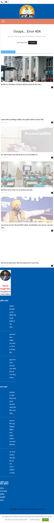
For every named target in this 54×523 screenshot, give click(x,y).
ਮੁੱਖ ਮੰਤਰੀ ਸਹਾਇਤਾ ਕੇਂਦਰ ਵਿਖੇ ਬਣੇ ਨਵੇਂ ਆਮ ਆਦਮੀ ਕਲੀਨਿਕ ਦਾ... (19, 155)
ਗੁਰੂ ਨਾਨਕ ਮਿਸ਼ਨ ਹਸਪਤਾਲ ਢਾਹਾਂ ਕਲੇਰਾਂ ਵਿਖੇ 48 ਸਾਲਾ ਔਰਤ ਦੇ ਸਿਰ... (12, 368)
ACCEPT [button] (45, 520)
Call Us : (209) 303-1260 (2, 1)
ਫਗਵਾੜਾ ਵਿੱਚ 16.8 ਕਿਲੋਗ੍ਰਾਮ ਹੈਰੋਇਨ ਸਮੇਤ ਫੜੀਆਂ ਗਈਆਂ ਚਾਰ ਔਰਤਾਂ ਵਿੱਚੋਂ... (22, 119)
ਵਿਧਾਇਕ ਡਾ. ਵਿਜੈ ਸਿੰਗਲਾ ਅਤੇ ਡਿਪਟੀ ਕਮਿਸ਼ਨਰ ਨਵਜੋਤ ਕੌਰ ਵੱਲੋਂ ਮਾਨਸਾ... (21, 84)
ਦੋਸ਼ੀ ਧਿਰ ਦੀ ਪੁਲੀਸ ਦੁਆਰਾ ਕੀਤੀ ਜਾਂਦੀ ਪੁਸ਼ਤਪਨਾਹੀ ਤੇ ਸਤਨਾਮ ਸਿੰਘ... (20, 263)
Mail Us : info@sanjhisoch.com (6, 1)
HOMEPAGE (32, 43)
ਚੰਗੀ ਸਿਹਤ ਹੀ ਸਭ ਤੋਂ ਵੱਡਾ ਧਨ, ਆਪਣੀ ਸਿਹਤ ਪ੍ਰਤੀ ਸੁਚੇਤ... (17, 190)
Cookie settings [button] (35, 519)
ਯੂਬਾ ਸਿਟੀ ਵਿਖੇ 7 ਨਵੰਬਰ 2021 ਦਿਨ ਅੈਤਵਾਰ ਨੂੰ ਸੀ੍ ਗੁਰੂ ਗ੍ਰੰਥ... (12, 343)
